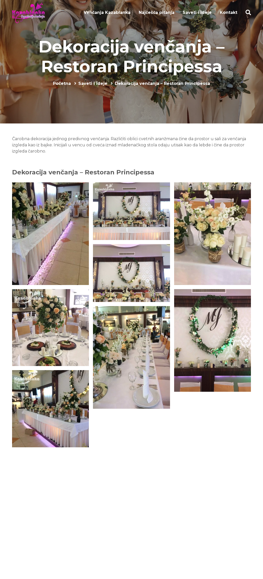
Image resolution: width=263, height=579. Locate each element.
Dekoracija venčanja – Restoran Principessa (131, 56)
